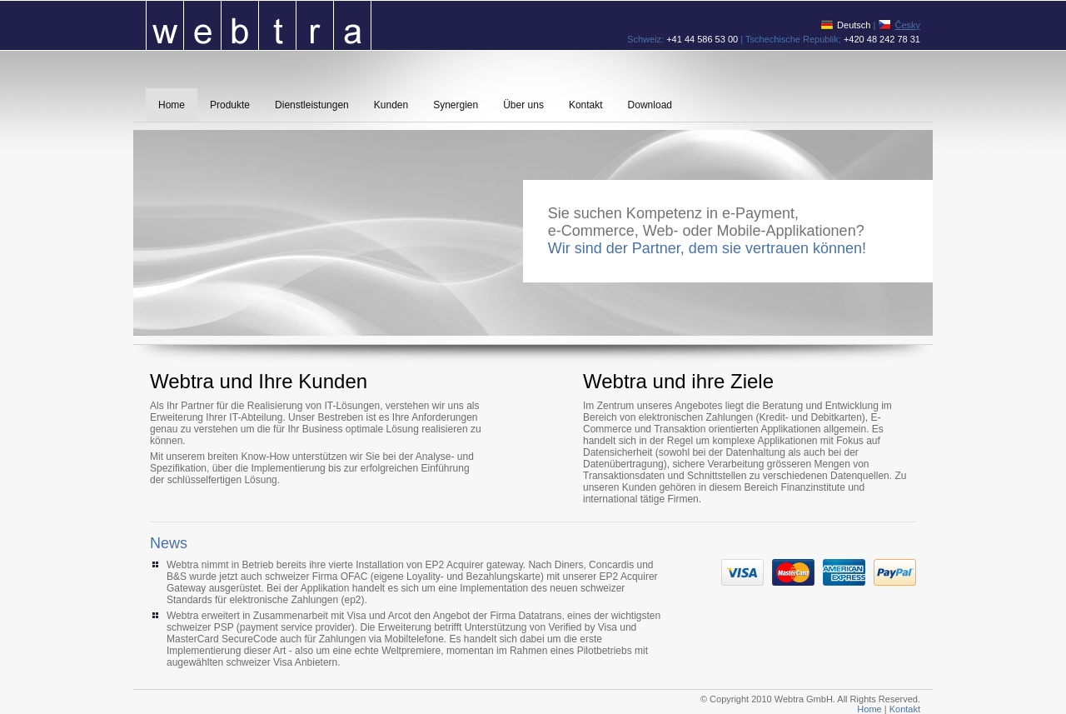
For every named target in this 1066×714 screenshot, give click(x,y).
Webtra (258, 25)
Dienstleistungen (312, 105)
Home (171, 105)
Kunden (391, 105)
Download (650, 105)
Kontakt (586, 105)
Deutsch (853, 25)
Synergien (455, 105)
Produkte (230, 105)
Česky (907, 25)
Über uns (523, 105)
